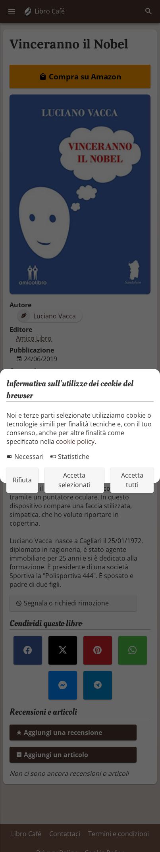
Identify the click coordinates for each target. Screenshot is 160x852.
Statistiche (69, 456)
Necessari (25, 456)
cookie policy (75, 441)
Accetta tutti (132, 480)
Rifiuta (22, 480)
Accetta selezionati (74, 480)
